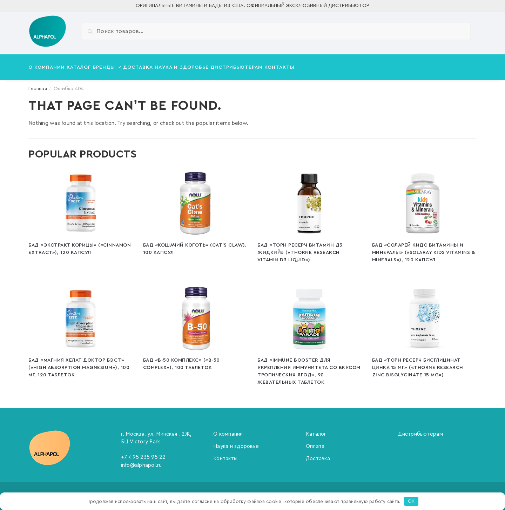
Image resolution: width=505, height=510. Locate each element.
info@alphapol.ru (141, 461)
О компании (228, 429)
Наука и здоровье (236, 442)
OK (411, 501)
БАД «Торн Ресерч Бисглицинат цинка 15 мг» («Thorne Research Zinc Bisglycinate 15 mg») (417, 363)
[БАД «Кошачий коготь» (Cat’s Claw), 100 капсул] (195, 199)
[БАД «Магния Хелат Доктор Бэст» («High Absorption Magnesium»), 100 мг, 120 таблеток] (80, 314)
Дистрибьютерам (420, 429)
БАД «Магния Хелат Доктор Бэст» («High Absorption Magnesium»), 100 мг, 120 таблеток (78, 363)
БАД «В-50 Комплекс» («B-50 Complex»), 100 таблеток (181, 360)
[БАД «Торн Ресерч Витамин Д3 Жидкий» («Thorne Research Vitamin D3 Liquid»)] (309, 199)
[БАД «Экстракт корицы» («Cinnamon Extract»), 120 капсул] (80, 199)
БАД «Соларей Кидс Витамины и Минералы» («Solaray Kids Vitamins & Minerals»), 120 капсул (423, 248)
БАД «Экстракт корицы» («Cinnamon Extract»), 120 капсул (79, 245)
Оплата (315, 442)
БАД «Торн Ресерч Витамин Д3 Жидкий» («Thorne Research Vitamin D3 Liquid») (300, 248)
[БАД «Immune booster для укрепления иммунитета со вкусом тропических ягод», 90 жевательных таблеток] (309, 314)
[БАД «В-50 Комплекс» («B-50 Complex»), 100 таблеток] (195, 314)
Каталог (316, 429)
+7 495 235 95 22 (143, 453)
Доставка (318, 454)
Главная (37, 84)
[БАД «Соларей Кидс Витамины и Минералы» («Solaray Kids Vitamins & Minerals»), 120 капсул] (424, 199)
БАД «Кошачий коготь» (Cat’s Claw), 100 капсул (195, 245)
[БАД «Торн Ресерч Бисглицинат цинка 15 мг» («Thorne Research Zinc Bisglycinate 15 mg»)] (424, 314)
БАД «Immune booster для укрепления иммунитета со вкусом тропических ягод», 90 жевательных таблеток (309, 367)
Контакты (225, 454)
